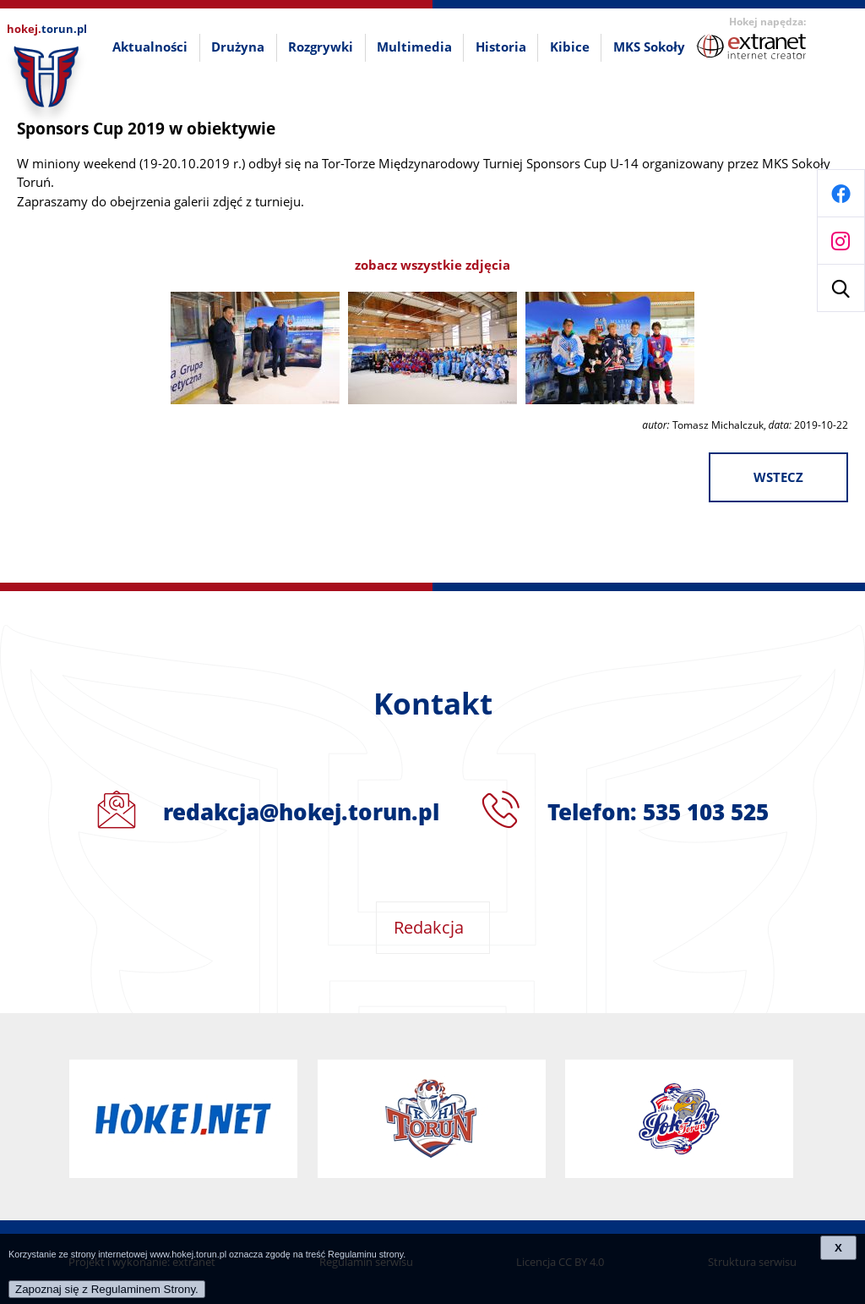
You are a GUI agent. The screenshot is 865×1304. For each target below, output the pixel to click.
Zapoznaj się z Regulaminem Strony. (107, 1289)
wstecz (778, 477)
